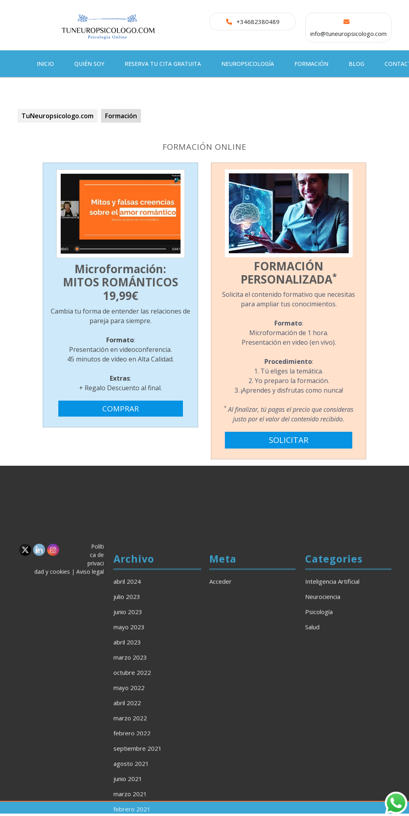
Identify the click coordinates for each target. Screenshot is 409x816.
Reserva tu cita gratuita (163, 64)
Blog (356, 64)
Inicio (45, 64)
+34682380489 (258, 22)
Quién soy (89, 64)
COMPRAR (120, 412)
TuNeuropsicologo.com (57, 115)
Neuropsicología (247, 64)
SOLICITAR (288, 442)
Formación (311, 64)
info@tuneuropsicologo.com (348, 34)
